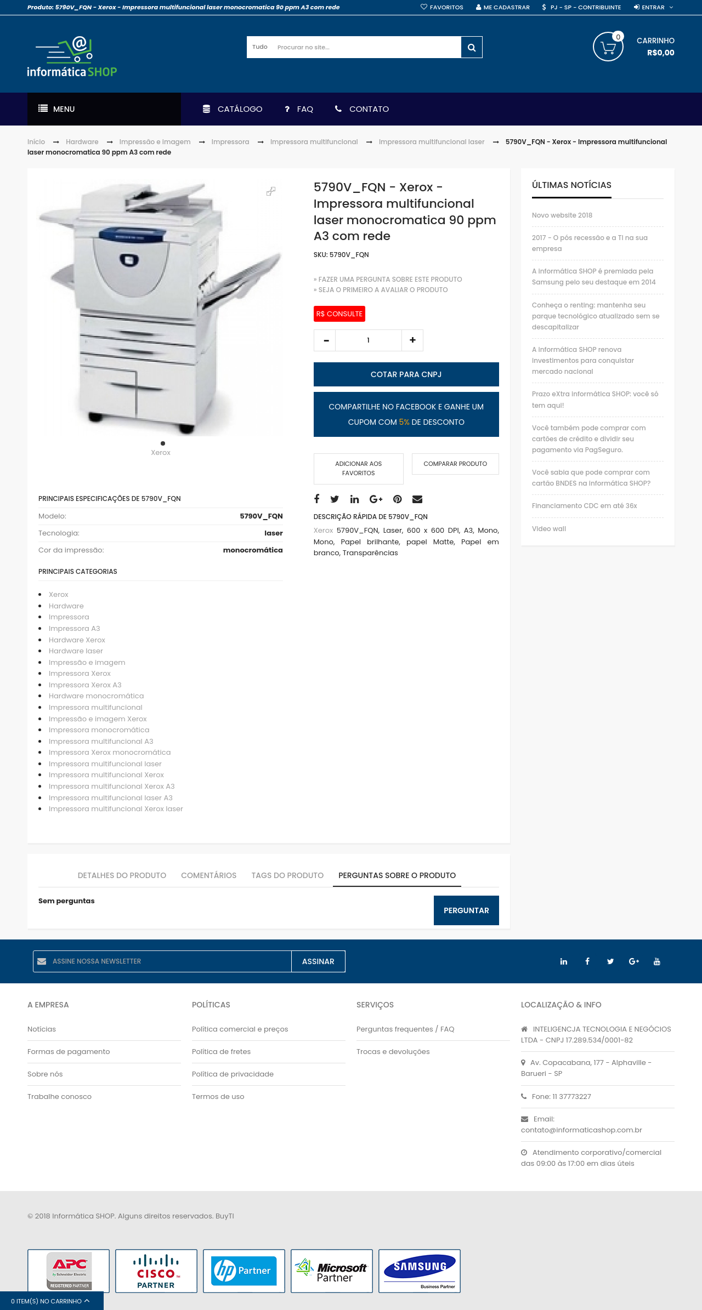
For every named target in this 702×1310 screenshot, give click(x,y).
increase (412, 340)
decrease (325, 340)
